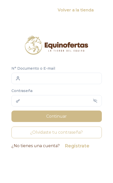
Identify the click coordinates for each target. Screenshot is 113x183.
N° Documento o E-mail (33, 68)
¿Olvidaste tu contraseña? (56, 132)
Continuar (56, 116)
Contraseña (22, 90)
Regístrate (77, 145)
